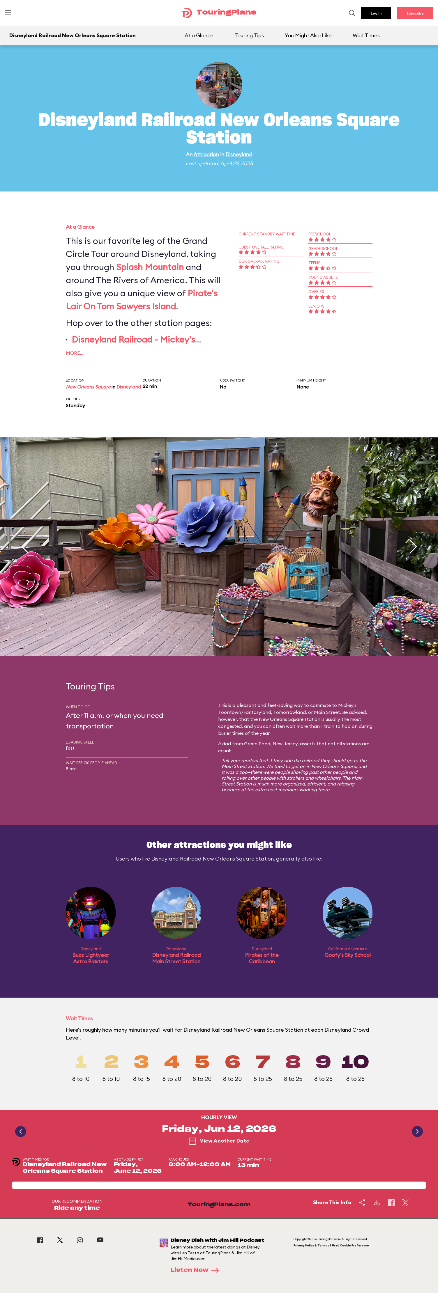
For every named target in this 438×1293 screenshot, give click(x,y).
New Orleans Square (88, 387)
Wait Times (366, 35)
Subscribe (415, 13)
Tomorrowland (289, 712)
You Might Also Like (308, 35)
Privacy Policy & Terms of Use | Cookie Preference (331, 1245)
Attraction (206, 154)
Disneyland (238, 154)
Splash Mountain (150, 266)
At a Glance (199, 35)
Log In (376, 13)
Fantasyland (257, 712)
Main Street (327, 712)
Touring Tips (249, 35)
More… (74, 353)
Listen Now (196, 1270)
